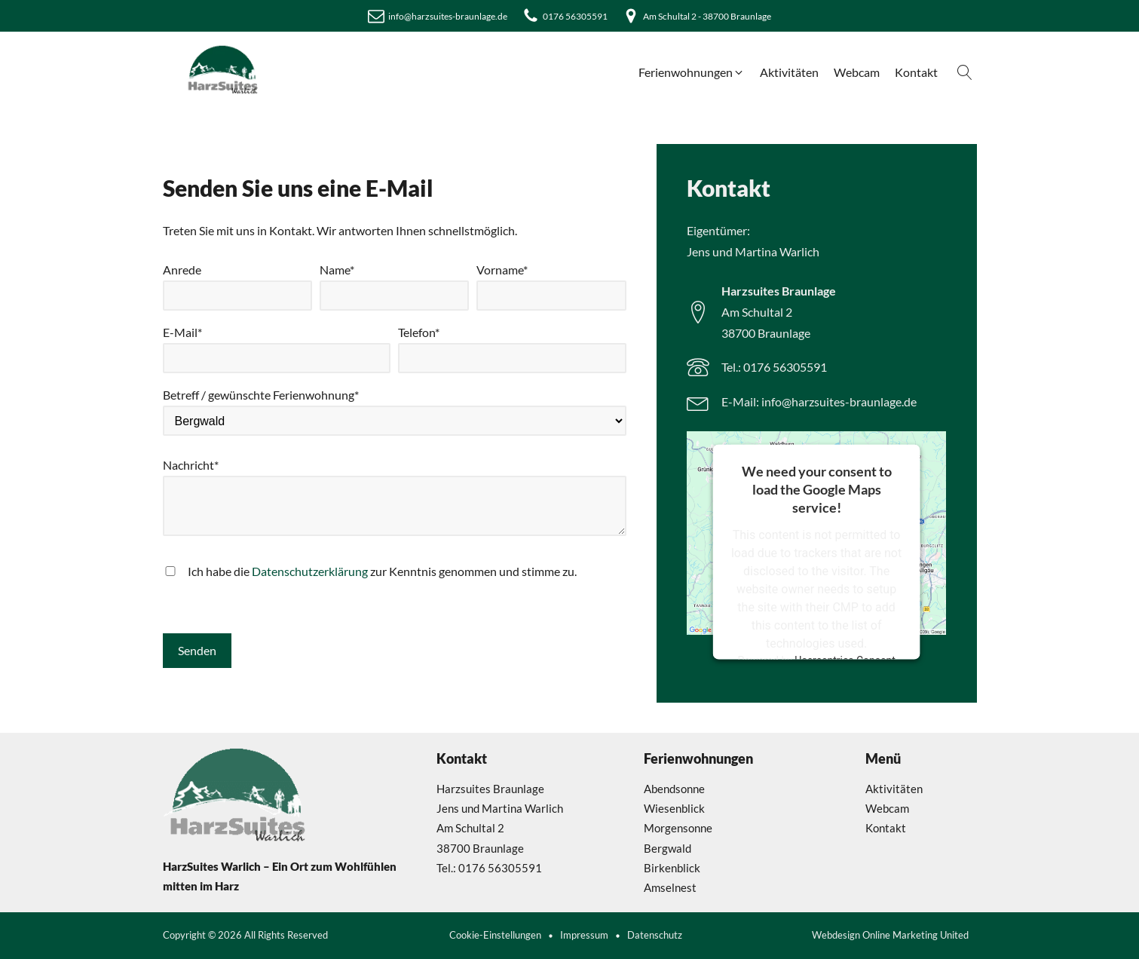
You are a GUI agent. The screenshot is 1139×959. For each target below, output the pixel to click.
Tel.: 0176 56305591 (774, 367)
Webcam (887, 808)
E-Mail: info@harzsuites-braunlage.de (819, 401)
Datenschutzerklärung (310, 571)
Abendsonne (674, 788)
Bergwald (667, 848)
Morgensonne (678, 828)
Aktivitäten (894, 788)
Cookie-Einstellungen (495, 935)
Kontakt (885, 828)
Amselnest (670, 887)
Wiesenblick (674, 808)
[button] (691, 72)
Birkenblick (672, 868)
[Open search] (965, 72)
